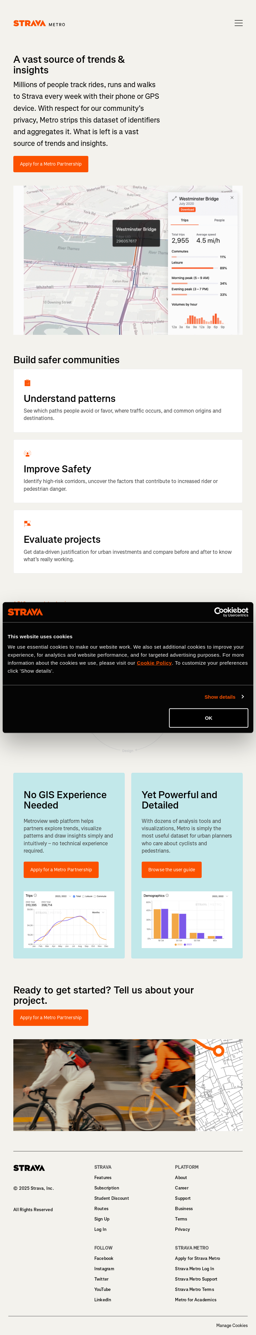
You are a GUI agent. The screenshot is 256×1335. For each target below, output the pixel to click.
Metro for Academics (195, 1300)
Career (181, 1188)
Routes (101, 1208)
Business (184, 1208)
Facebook (104, 1258)
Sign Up (102, 1219)
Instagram (104, 1269)
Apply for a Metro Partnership (51, 164)
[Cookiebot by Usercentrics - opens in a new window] (219, 612)
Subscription (106, 1188)
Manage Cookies (232, 1325)
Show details (220, 696)
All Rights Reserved (33, 1209)
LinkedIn (102, 1300)
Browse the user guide (171, 870)
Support (183, 1198)
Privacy (182, 1229)
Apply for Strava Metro (197, 1258)
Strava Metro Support (196, 1279)
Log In (100, 1229)
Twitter (101, 1279)
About (181, 1177)
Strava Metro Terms (194, 1289)
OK (209, 718)
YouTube (102, 1289)
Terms (181, 1219)
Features (103, 1177)
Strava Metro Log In (194, 1269)
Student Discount (111, 1198)
